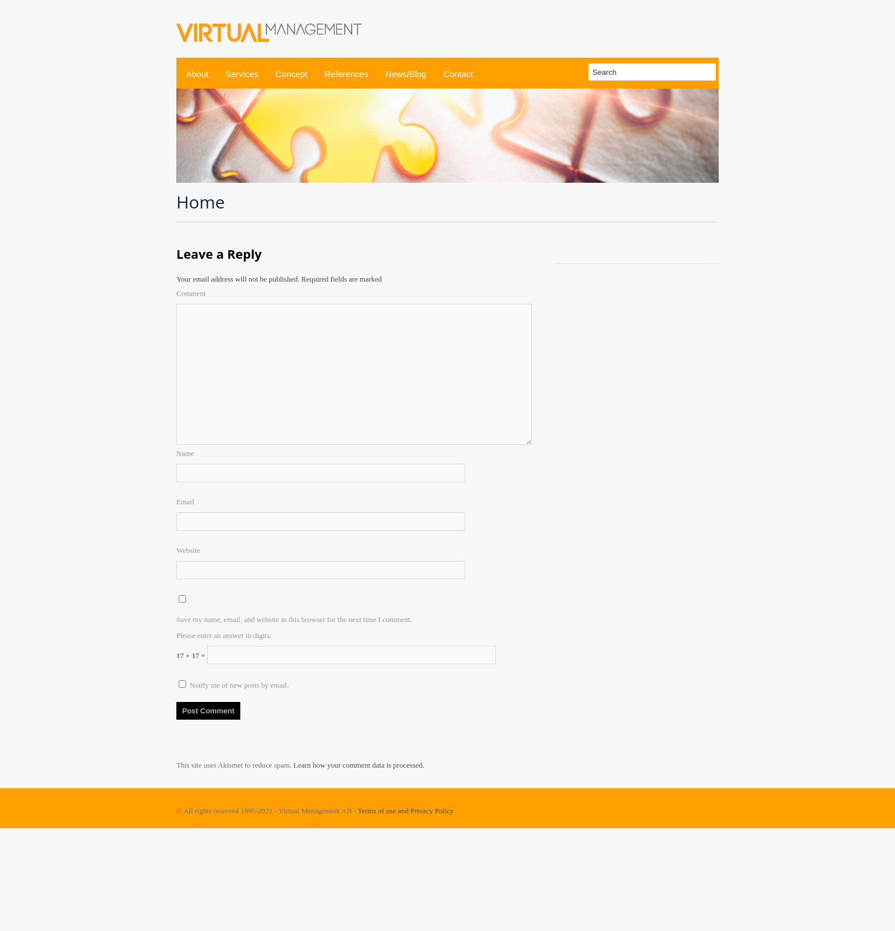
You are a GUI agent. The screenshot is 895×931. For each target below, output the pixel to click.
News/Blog (405, 74)
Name (185, 453)
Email (185, 501)
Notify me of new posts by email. (239, 685)
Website (188, 550)
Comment (190, 293)
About (197, 74)
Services (242, 74)
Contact (458, 74)
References (347, 74)
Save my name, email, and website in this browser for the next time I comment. (294, 619)
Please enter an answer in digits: (224, 635)
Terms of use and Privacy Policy (406, 810)
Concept (292, 74)
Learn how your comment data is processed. (358, 765)
